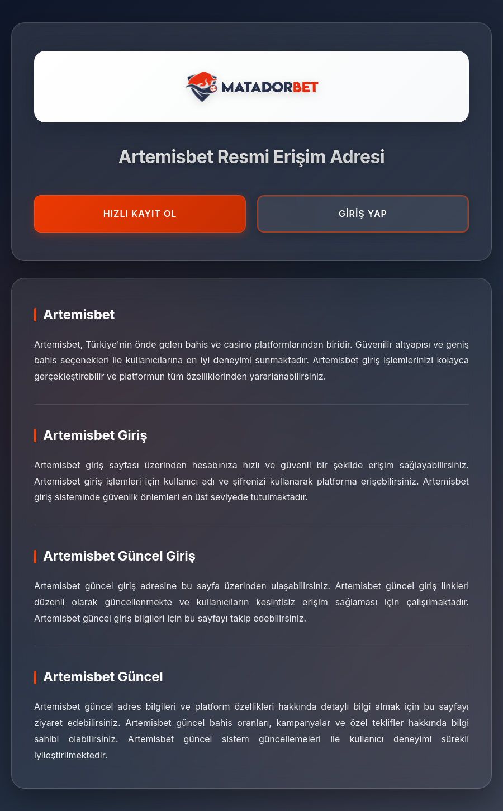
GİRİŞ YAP (363, 213)
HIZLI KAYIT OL (140, 213)
